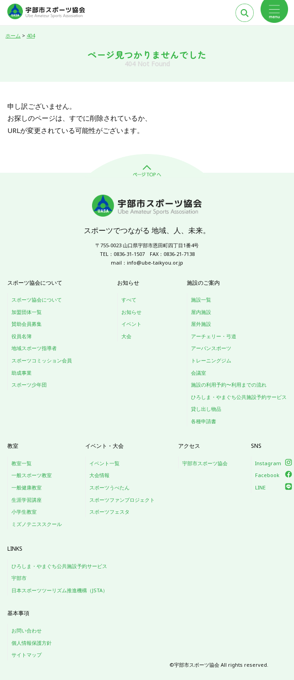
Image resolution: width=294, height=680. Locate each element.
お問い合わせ (26, 630)
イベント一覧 (104, 463)
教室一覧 (21, 463)
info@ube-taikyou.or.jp (155, 262)
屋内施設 (201, 311)
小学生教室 (24, 511)
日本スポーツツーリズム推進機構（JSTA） (59, 590)
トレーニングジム (211, 360)
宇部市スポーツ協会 (205, 463)
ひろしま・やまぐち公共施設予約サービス (239, 396)
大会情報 (99, 475)
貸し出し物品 (206, 408)
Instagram (268, 463)
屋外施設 (201, 323)
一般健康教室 (26, 487)
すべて (128, 299)
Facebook (267, 475)
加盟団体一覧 (26, 311)
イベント (131, 323)
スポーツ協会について (36, 299)
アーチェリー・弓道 (213, 336)
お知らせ (131, 311)
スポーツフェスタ (109, 511)
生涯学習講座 (26, 499)
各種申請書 (203, 421)
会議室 (198, 372)
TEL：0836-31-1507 (122, 253)
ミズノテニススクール (36, 524)
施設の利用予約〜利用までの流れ (229, 384)
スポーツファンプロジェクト (122, 499)
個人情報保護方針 (31, 642)
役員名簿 (21, 336)
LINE (260, 487)
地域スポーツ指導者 (34, 348)
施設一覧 (201, 299)
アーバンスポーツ (211, 348)
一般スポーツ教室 (31, 475)
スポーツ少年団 (29, 384)
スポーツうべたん (109, 487)
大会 (126, 336)
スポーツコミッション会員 (41, 360)
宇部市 (19, 577)
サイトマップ (26, 654)
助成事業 (21, 372)
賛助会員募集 (26, 323)
